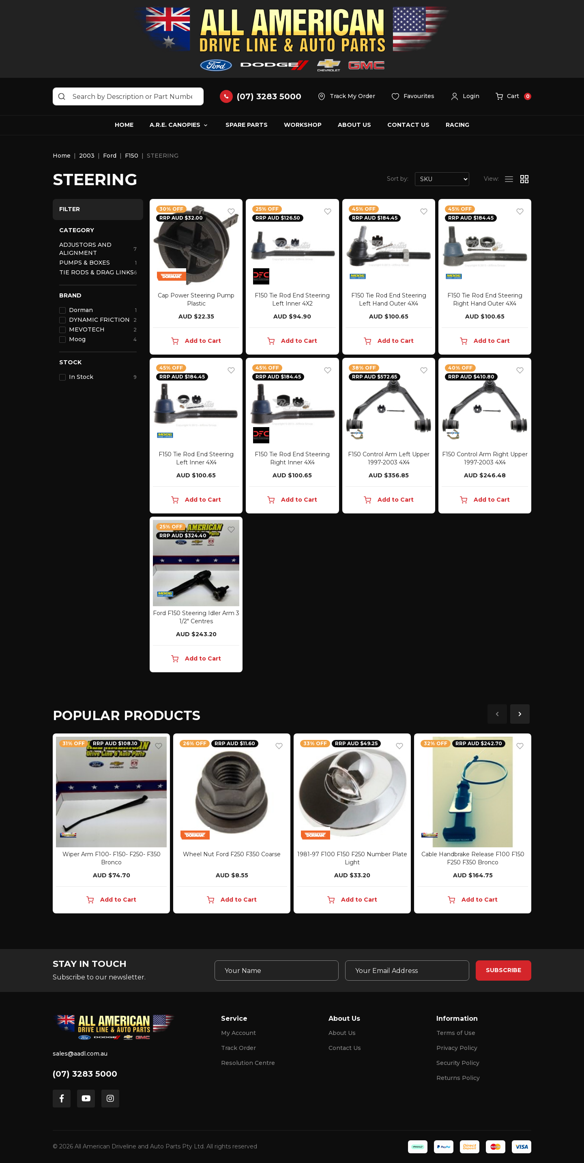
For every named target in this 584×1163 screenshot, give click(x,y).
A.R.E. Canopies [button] (175, 124)
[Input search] (128, 96)
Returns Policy (458, 1078)
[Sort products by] (442, 179)
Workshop (303, 124)
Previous (497, 714)
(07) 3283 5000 (85, 1074)
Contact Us (408, 124)
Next (520, 714)
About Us (354, 124)
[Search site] (62, 96)
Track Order (238, 1048)
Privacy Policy (456, 1048)
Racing (457, 124)
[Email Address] (407, 970)
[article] (111, 825)
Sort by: (397, 178)
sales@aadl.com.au (80, 1053)
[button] (464, 96)
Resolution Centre (248, 1063)
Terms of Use (455, 1033)
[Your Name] (277, 970)
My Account (238, 1033)
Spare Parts (246, 124)
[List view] (509, 179)
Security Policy (457, 1063)
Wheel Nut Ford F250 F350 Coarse (232, 854)
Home (124, 124)
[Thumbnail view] (524, 179)
